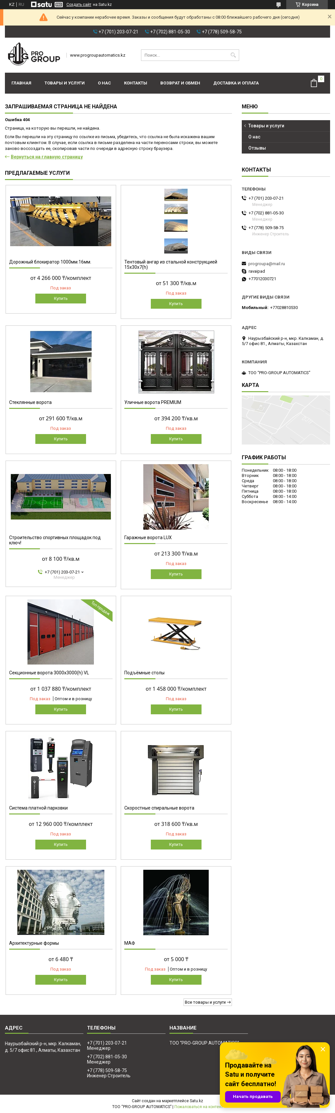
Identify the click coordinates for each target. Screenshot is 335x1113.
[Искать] (233, 55)
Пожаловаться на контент (198, 1106)
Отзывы (257, 148)
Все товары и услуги (205, 1002)
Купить (61, 298)
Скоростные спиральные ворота (159, 808)
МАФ (129, 943)
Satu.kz (196, 1101)
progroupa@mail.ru (266, 263)
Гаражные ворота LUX (148, 537)
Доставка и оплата (236, 83)
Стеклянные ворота (30, 402)
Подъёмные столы (144, 672)
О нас (104, 83)
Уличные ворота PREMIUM (152, 402)
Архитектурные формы (34, 943)
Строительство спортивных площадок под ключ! (55, 540)
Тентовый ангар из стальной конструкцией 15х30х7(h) (170, 264)
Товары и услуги (64, 83)
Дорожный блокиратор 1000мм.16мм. (50, 262)
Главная (21, 83)
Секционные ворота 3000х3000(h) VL (49, 672)
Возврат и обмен (180, 83)
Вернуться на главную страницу (47, 156)
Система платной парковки (38, 808)
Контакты (135, 83)
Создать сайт (78, 4)
